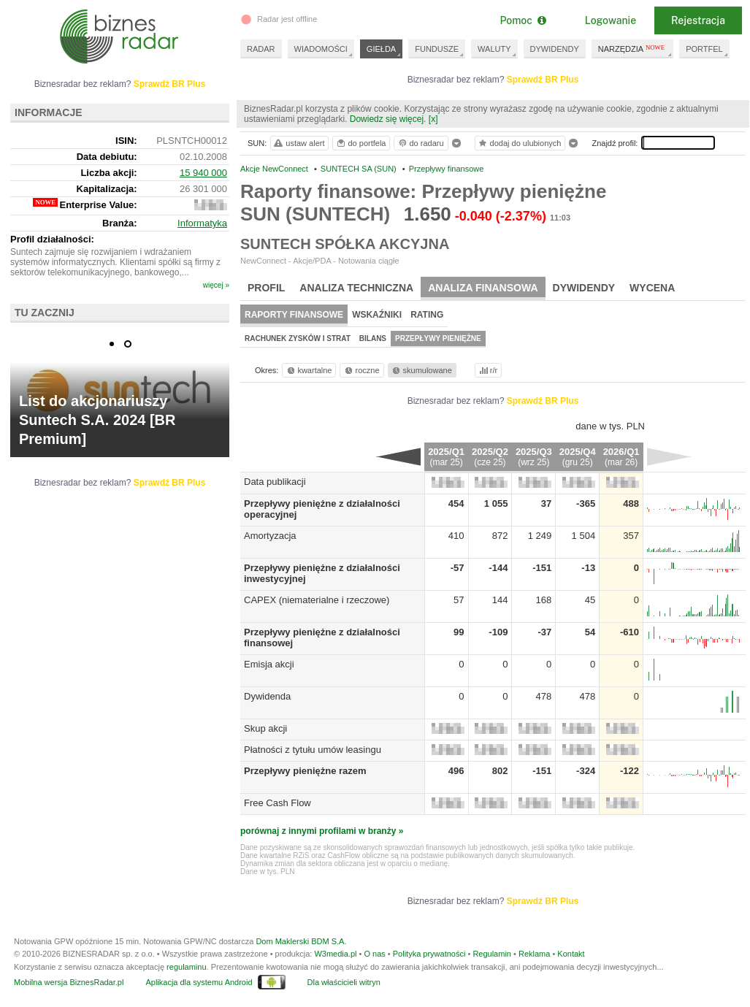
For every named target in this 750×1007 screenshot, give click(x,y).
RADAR (261, 49)
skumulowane (421, 370)
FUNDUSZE (437, 49)
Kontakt (570, 953)
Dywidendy (584, 288)
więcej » (216, 285)
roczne (361, 370)
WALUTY (494, 49)
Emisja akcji (269, 664)
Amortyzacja (270, 535)
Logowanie (610, 20)
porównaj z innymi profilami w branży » (321, 831)
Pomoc (523, 20)
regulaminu (186, 966)
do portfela (360, 143)
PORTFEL (704, 49)
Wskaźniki (377, 315)
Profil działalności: (52, 239)
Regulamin (491, 953)
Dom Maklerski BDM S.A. (301, 941)
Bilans (372, 338)
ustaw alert (298, 143)
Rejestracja (698, 20)
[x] (433, 119)
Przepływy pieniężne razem (305, 770)
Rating (426, 315)
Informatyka (202, 223)
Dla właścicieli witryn (343, 982)
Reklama (534, 953)
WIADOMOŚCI (321, 49)
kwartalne (308, 370)
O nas (374, 953)
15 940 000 (203, 172)
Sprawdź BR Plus (543, 79)
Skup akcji (265, 728)
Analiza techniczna (356, 288)
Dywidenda (267, 696)
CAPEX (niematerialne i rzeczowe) (316, 599)
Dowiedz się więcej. (388, 119)
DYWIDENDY (554, 49)
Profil (266, 288)
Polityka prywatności (429, 953)
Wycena (652, 288)
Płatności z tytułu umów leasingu (312, 749)
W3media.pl (335, 953)
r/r (487, 370)
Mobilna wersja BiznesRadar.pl (68, 982)
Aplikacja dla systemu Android (198, 982)
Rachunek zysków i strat (298, 338)
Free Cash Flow (277, 802)
